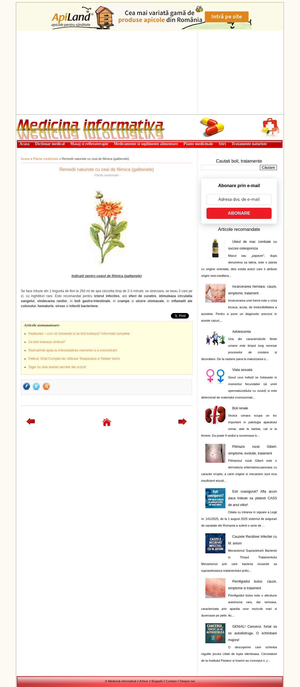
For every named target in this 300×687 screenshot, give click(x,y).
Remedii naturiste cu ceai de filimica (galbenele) (106, 169)
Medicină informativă (31, 116)
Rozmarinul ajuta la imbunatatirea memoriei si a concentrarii (72, 350)
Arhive (143, 681)
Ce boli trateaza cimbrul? (46, 342)
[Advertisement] (150, 73)
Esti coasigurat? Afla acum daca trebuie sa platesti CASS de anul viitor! (252, 498)
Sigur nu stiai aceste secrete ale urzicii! (57, 367)
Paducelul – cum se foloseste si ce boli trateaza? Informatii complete (79, 334)
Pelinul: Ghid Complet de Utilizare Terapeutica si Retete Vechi (74, 359)
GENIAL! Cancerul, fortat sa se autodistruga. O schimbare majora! (252, 633)
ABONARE (239, 213)
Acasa (25, 158)
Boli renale (240, 408)
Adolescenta (241, 332)
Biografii (157, 681)
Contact (171, 681)
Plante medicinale (45, 158)
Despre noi (187, 681)
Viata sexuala (242, 370)
